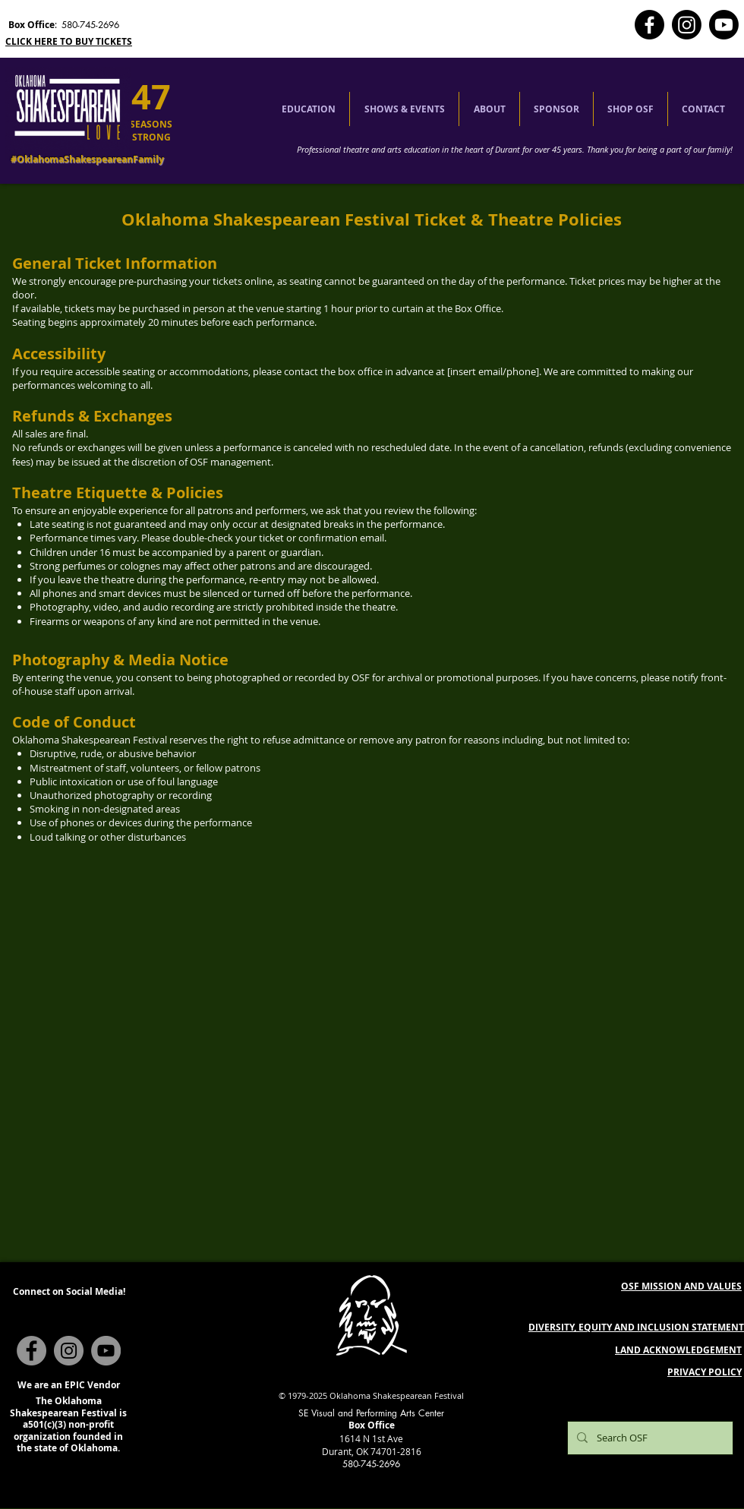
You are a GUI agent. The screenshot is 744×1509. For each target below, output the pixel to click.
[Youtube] (724, 24)
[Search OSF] (649, 1438)
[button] (308, 109)
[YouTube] (106, 1350)
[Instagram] (686, 24)
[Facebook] (649, 24)
